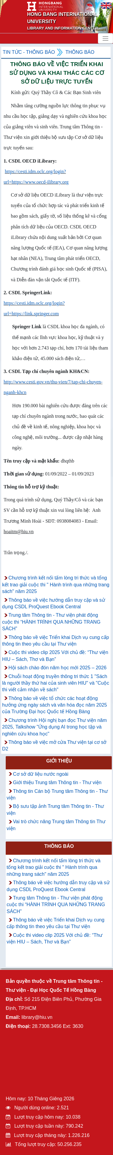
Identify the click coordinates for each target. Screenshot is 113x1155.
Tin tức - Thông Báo (29, 52)
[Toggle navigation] (105, 38)
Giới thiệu (59, 760)
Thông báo (79, 52)
